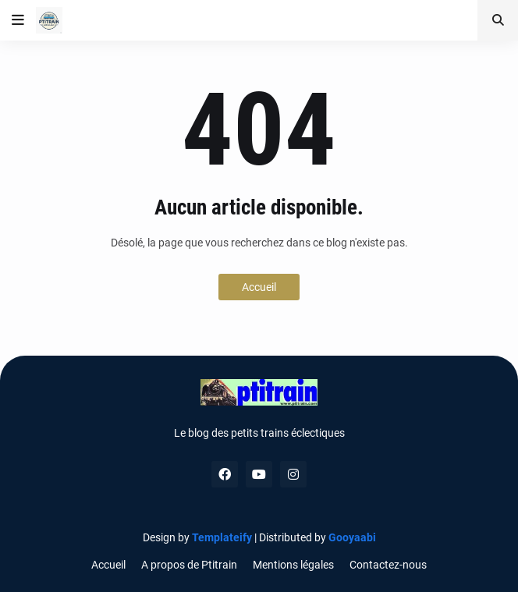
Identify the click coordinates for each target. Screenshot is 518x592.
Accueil (259, 287)
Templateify (222, 537)
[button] (18, 20)
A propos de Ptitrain (189, 564)
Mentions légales (293, 564)
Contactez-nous (388, 564)
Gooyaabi (352, 537)
